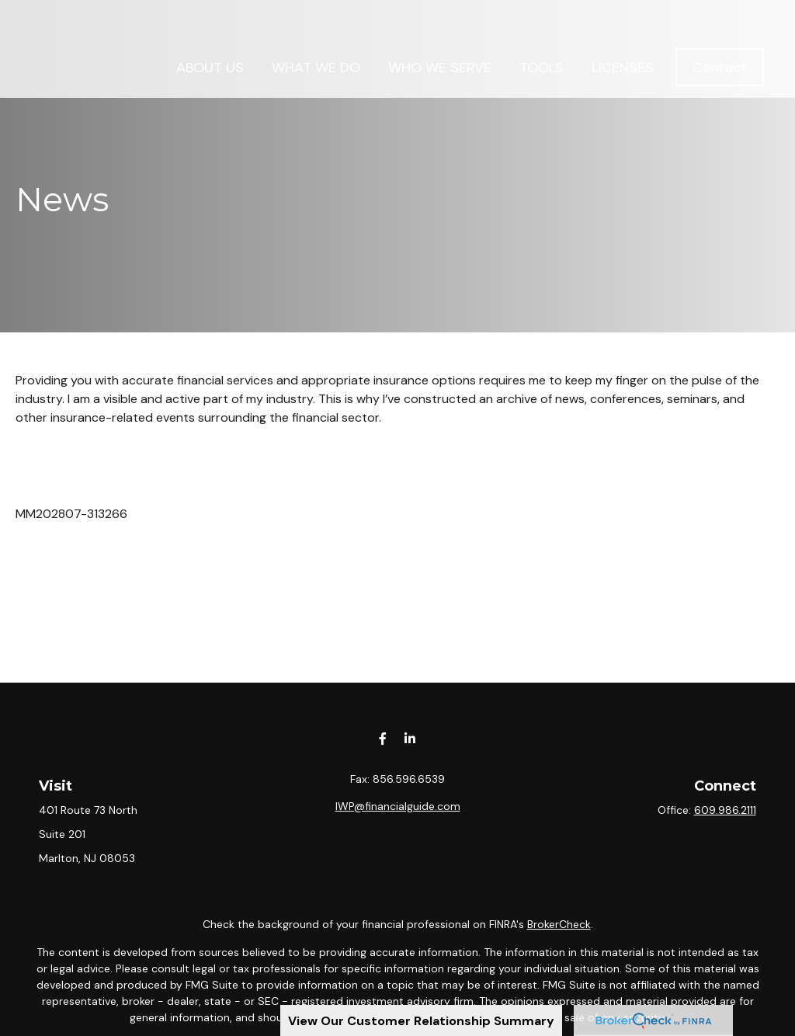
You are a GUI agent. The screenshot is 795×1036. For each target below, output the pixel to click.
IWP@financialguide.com (397, 806)
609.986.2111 (725, 810)
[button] (210, 31)
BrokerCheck (559, 924)
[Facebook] (382, 738)
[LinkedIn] (409, 738)
